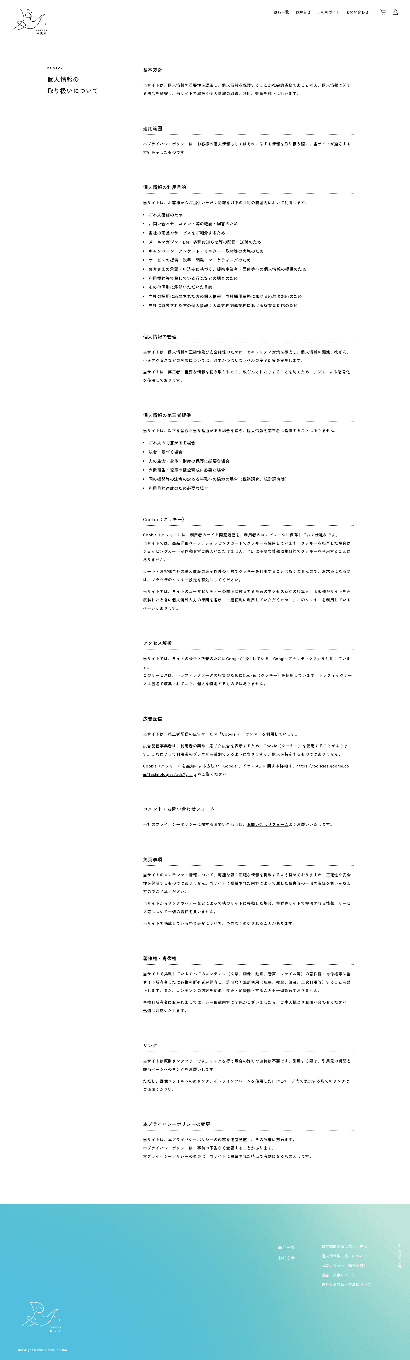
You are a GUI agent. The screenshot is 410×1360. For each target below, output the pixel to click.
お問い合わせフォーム (268, 824)
